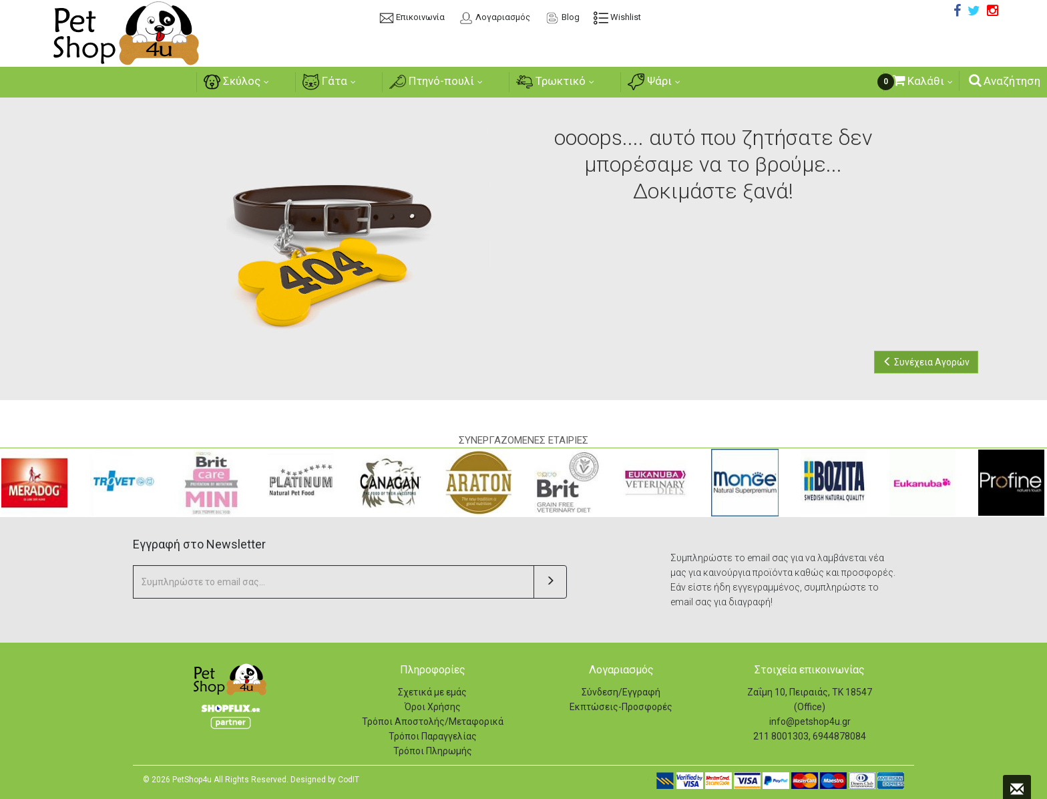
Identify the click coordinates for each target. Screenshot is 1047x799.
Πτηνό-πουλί (431, 81)
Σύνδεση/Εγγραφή (621, 692)
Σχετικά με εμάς (432, 692)
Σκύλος (228, 81)
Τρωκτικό (553, 81)
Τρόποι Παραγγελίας (433, 736)
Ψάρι (654, 81)
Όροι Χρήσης (433, 706)
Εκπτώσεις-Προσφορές (621, 706)
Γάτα (322, 81)
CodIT (348, 779)
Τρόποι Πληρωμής (432, 751)
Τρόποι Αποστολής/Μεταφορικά (432, 721)
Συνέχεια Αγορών (926, 362)
